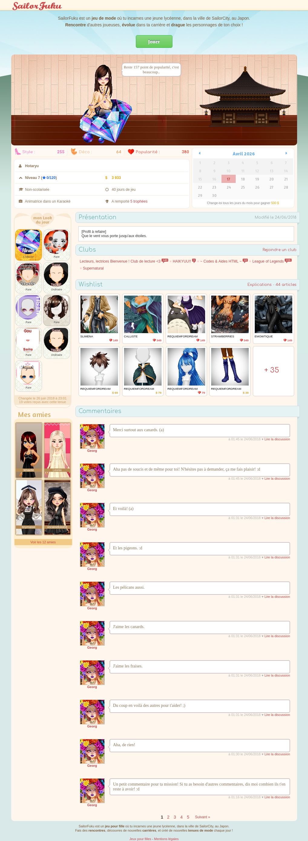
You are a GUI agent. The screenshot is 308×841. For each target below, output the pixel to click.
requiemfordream (183, 336)
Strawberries (222, 336)
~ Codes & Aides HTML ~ (224, 261)
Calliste (131, 336)
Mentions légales (166, 839)
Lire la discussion (277, 439)
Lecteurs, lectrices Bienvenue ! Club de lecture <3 (124, 261)
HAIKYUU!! (184, 261)
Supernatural (93, 268)
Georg (92, 450)
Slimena (86, 336)
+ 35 (271, 370)
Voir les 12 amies (43, 542)
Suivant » (202, 817)
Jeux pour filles (140, 839)
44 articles (286, 285)
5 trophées (139, 201)
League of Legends (271, 261)
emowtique (264, 336)
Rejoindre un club (280, 250)
